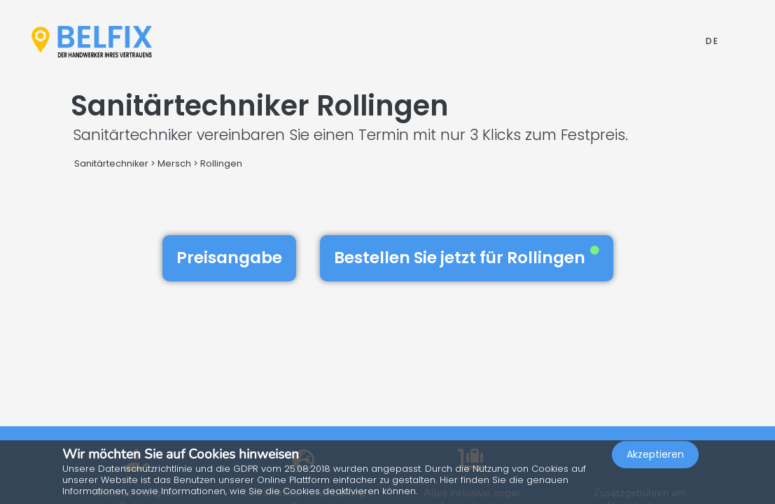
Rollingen (221, 163)
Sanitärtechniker (111, 163)
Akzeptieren (655, 466)
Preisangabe (229, 257)
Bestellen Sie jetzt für (466, 258)
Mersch (174, 163)
